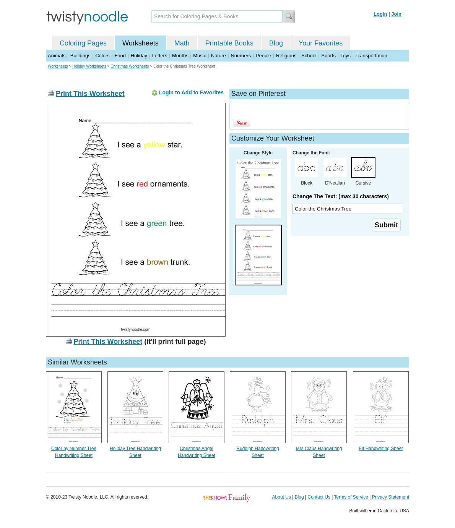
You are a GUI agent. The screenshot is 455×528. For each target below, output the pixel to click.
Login (380, 14)
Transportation (371, 55)
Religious (286, 55)
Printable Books (229, 43)
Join (396, 14)
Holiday (139, 55)
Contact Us (319, 497)
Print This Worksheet (90, 93)
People (263, 55)
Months (180, 55)
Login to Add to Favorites (191, 92)
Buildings (80, 55)
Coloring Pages (83, 43)
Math (182, 43)
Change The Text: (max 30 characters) (340, 196)
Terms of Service (351, 497)
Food (120, 55)
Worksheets (140, 43)
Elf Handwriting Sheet (381, 448)
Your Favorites (321, 43)
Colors (102, 55)
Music (199, 55)
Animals (56, 55)
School (309, 55)
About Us (281, 497)
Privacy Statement (390, 497)
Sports (328, 55)
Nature (218, 55)
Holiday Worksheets (89, 66)
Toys (345, 55)
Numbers (241, 55)
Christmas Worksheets (129, 66)
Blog (276, 43)
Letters (159, 55)
